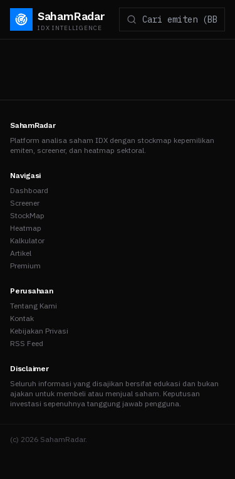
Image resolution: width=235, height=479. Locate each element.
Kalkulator (27, 240)
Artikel (20, 253)
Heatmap (25, 228)
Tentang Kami (33, 305)
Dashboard (29, 190)
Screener (24, 203)
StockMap (27, 215)
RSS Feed (26, 343)
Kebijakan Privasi (39, 330)
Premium (25, 265)
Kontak (22, 318)
